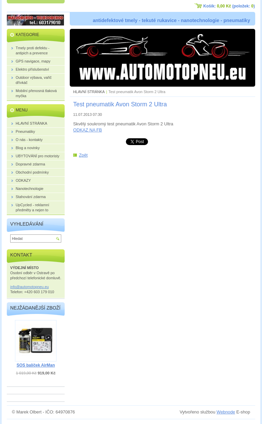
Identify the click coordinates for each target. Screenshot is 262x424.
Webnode (225, 411)
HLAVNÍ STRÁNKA (89, 92)
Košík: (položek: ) (229, 6)
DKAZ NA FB (89, 129)
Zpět (83, 155)
